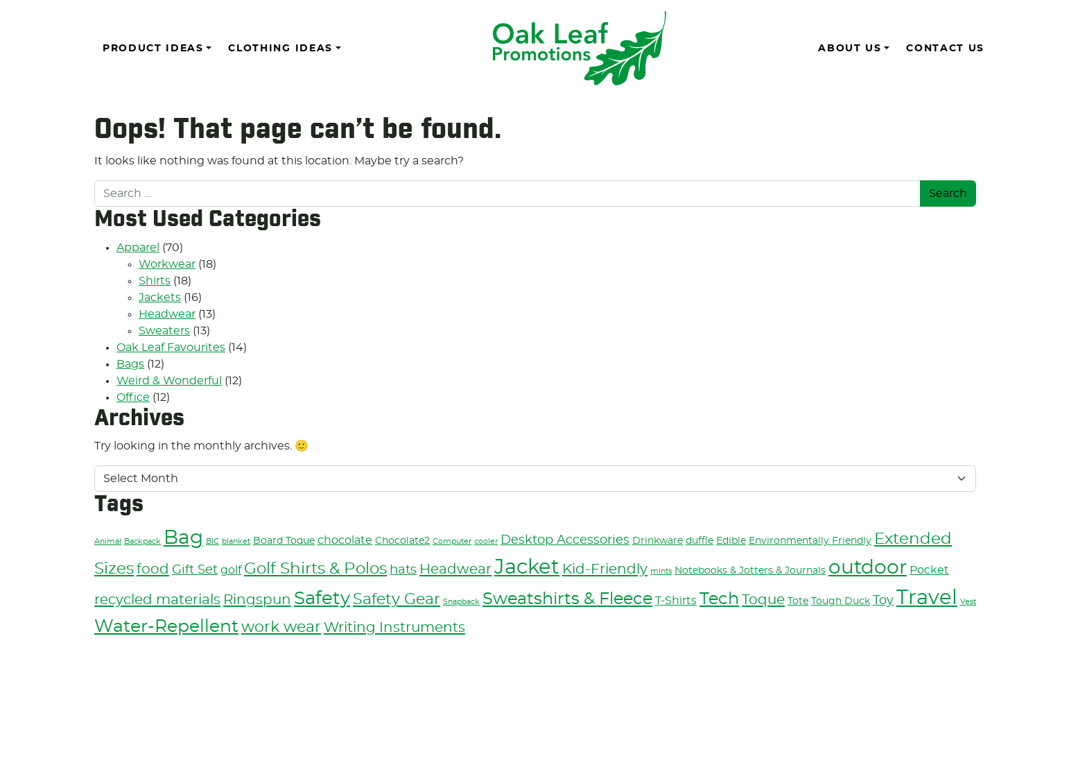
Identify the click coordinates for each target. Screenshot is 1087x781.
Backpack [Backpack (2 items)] (142, 541)
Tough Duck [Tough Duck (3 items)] (840, 601)
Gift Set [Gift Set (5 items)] (195, 569)
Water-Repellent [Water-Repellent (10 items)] (166, 626)
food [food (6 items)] (153, 569)
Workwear (167, 264)
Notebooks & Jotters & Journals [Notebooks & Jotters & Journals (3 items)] (750, 571)
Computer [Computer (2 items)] (452, 541)
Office (133, 397)
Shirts (155, 280)
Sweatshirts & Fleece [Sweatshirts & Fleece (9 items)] (567, 599)
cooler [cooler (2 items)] (486, 541)
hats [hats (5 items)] (403, 569)
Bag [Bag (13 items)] (183, 538)
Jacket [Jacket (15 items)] (526, 568)
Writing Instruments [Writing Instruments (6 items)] (394, 628)
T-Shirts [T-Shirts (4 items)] (676, 600)
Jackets (160, 297)
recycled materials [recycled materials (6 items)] (157, 600)
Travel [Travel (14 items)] (926, 598)
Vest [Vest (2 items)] (968, 602)
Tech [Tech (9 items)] (719, 599)
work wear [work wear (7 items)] (281, 627)
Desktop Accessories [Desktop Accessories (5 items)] (565, 540)
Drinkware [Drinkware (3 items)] (657, 541)
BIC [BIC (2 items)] (212, 541)
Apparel (137, 247)
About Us (849, 48)
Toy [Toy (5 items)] (883, 600)
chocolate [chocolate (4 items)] (345, 540)
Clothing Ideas (280, 48)
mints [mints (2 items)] (661, 571)
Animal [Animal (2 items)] (107, 541)
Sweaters (164, 330)
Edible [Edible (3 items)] (731, 541)
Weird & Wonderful (169, 380)
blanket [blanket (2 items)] (236, 541)
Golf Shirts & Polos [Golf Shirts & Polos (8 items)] (315, 569)
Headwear (167, 314)
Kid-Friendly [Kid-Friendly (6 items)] (604, 569)
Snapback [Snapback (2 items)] (461, 602)
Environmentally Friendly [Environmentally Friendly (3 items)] (810, 541)
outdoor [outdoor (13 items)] (867, 568)
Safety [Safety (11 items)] (322, 599)
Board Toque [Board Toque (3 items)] (284, 541)
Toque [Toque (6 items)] (763, 600)
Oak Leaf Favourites (170, 347)
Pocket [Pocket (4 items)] (929, 570)
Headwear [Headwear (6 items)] (455, 569)
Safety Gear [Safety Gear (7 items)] (396, 599)
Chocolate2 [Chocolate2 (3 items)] (402, 541)
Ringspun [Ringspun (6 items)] (257, 600)
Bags (130, 364)
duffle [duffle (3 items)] (699, 541)
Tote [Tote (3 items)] (798, 601)
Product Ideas (153, 48)
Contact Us (945, 48)
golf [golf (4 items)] (230, 570)
